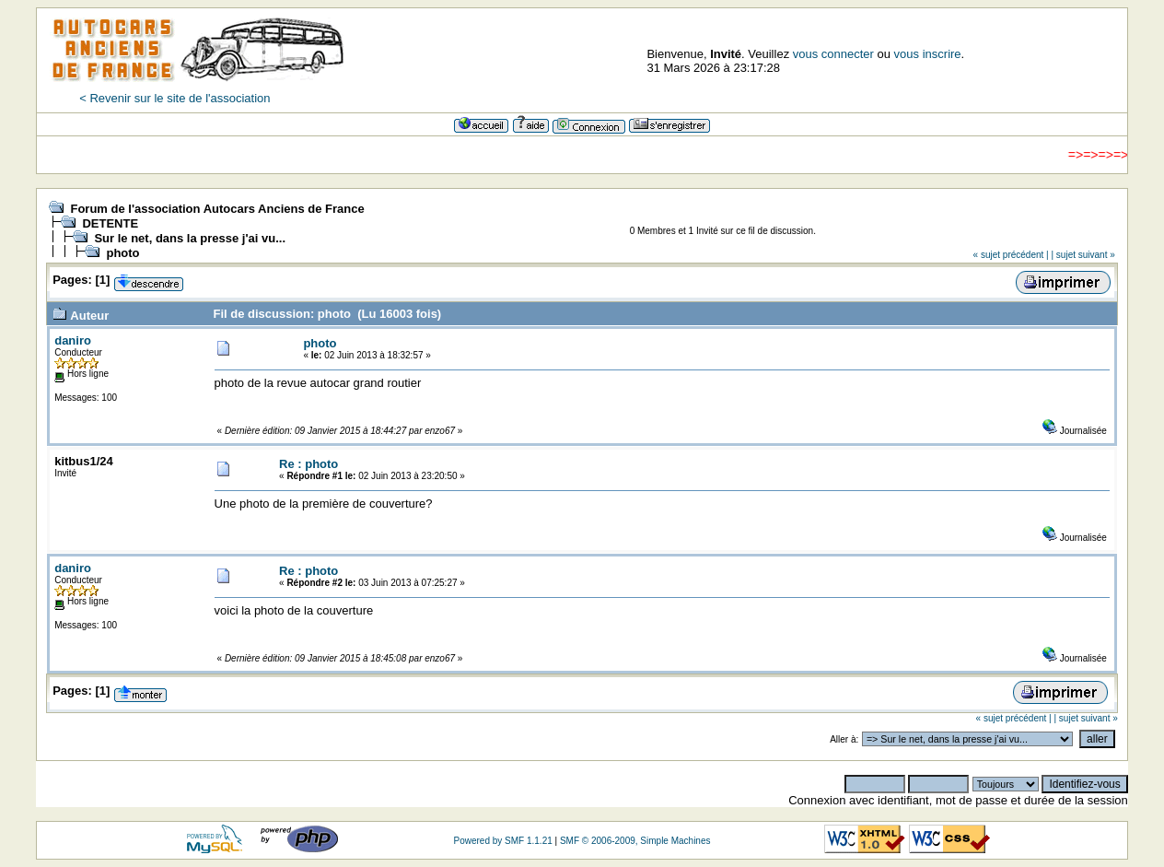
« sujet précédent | (1011, 255)
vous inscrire (927, 54)
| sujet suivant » (1082, 255)
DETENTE (110, 223)
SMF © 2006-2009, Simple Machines (635, 841)
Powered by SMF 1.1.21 (503, 841)
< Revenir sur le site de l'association (174, 98)
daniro (72, 340)
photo (122, 253)
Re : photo (308, 464)
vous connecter (833, 54)
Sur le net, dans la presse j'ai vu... (189, 238)
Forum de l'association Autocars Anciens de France (217, 209)
